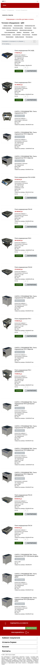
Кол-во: (16, 67)
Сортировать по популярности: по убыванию (13, 41)
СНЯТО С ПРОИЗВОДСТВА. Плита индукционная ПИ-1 (26, 112)
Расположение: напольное (21, 88)
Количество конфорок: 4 (20, 87)
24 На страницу (6, 44)
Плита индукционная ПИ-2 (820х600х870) (23, 370)
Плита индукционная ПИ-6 (23, 238)
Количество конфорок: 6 (20, 139)
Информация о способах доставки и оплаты (20, 19)
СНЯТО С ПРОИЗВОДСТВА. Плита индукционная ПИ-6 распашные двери (26, 403)
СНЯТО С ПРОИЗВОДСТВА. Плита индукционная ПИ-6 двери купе (26, 449)
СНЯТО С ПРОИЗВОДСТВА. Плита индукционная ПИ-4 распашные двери (26, 599)
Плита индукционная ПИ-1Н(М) (24, 50)
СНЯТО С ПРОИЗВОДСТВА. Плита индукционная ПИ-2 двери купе (26, 297)
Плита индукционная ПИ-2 (23, 318)
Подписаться (31, 628)
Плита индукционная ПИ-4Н (23, 209)
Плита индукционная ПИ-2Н (23, 525)
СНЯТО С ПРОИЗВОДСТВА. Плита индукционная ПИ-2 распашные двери (26, 575)
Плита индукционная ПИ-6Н (23, 267)
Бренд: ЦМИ (18, 62)
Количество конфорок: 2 (20, 303)
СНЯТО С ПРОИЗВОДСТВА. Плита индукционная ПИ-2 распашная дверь (26, 555)
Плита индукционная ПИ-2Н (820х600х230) (23, 495)
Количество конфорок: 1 (20, 55)
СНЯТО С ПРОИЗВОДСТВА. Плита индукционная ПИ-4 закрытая (26, 157)
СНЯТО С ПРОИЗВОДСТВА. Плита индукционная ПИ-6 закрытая (26, 133)
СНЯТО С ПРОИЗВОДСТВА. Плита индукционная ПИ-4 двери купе (26, 426)
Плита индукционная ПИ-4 (23, 82)
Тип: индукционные (19, 58)
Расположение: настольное (21, 56)
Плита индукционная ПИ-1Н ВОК (25, 177)
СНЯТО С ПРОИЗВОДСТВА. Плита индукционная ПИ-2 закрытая (26, 348)
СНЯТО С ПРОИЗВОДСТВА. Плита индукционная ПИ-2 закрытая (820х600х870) (26, 474)
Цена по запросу (20, 115)
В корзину (19, 71)
